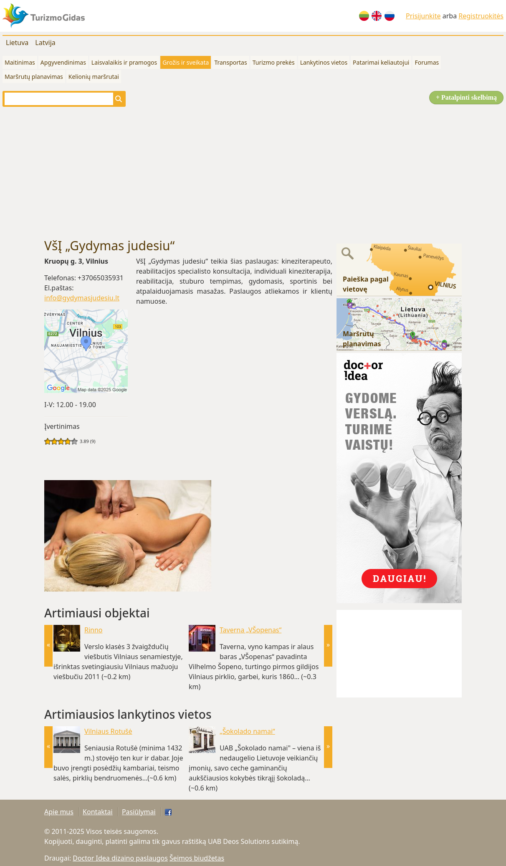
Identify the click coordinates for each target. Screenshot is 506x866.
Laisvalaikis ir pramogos (124, 62)
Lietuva (17, 42)
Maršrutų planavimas (34, 77)
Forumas (427, 62)
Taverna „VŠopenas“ (250, 629)
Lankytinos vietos (323, 62)
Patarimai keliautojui (381, 62)
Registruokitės (480, 15)
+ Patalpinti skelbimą (466, 97)
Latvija (45, 42)
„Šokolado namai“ (247, 731)
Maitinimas (20, 62)
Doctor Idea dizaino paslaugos (120, 858)
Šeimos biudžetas (197, 858)
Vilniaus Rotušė (108, 731)
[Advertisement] (253, 172)
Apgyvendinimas (63, 62)
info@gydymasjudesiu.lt (81, 297)
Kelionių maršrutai (93, 77)
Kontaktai (98, 811)
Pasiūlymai (139, 811)
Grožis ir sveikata (185, 62)
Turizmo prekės (274, 62)
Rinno (93, 629)
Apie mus (58, 811)
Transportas (230, 62)
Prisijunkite (423, 15)
